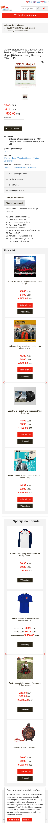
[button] (2, 381)
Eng (36, 2)
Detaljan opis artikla (15, 198)
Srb (29, 2)
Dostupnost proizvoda (16, 174)
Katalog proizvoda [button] (25, 15)
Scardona (32, 167)
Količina (7, 118)
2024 (6, 151)
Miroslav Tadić (10, 158)
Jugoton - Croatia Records (15, 167)
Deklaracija (12, 185)
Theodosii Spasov (25, 158)
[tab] (25, 173)
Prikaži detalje (13, 820)
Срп (44, 2)
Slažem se (27, 820)
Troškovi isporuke (15, 179)
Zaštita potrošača (15, 190)
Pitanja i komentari (14, 203)
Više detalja (25, 312)
